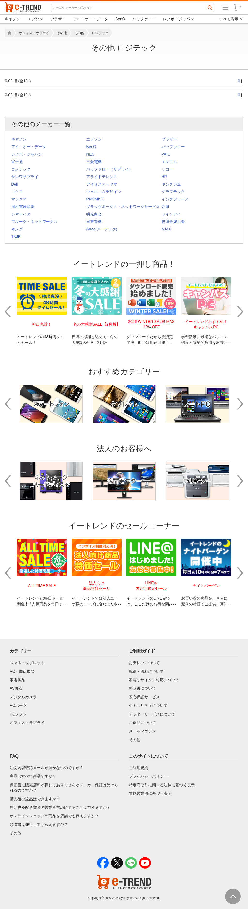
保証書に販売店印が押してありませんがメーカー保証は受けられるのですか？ (64, 787)
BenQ (120, 19)
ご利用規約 (138, 768)
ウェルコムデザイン (103, 192)
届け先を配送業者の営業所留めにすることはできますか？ (60, 807)
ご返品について (142, 723)
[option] (42, 311)
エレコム (169, 162)
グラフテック (173, 192)
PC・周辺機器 (22, 671)
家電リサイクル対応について (154, 680)
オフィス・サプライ (34, 33)
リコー (167, 169)
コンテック (21, 169)
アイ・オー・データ (90, 19)
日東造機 (94, 222)
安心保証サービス (144, 697)
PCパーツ (18, 705)
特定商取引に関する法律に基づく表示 (162, 785)
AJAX (166, 229)
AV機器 (16, 688)
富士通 (17, 162)
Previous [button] (8, 311)
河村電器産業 (22, 207)
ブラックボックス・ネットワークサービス (123, 207)
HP (164, 177)
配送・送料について (146, 671)
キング (17, 229)
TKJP (16, 237)
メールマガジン (142, 731)
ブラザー (58, 19)
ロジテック (100, 33)
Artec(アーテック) (101, 229)
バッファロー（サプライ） (109, 169)
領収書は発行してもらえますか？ (39, 825)
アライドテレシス (101, 177)
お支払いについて (144, 663)
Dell (14, 184)
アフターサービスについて (152, 714)
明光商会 (94, 214)
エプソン (35, 19)
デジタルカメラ (23, 697)
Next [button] (240, 311)
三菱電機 (94, 162)
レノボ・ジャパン (178, 19)
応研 (165, 207)
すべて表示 (228, 19)
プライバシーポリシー (148, 776)
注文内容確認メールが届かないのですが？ (46, 768)
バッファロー (144, 19)
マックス (19, 199)
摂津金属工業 (173, 222)
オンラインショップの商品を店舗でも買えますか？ (54, 816)
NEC (90, 154)
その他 (62, 33)
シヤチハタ (21, 214)
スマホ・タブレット (27, 663)
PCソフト (18, 714)
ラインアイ (171, 214)
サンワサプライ (24, 177)
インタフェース (175, 199)
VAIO (166, 154)
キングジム (171, 184)
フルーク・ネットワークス (34, 222)
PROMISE (95, 199)
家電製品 (17, 680)
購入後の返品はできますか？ (35, 799)
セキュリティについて (148, 705)
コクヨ (17, 192)
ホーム (9, 33)
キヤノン (12, 19)
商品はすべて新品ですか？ (33, 776)
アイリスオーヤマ (101, 184)
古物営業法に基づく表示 (150, 793)
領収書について (142, 688)
